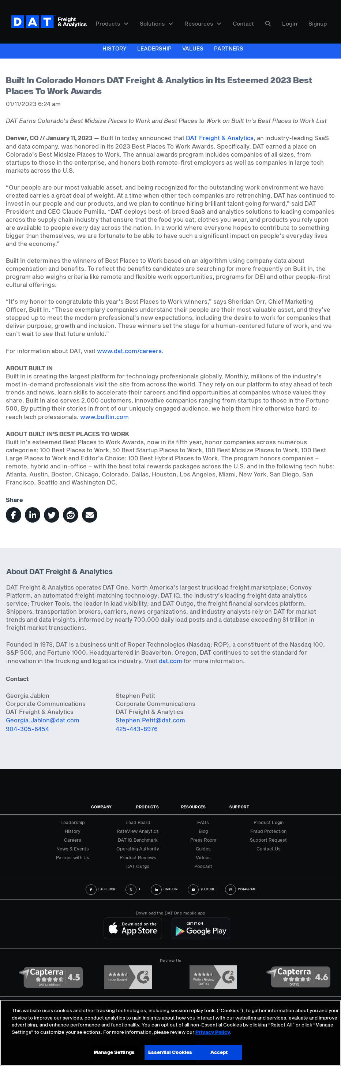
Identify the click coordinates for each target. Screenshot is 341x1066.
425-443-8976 (137, 728)
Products (111, 23)
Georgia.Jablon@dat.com (42, 720)
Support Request (268, 839)
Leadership (154, 48)
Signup (317, 23)
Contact (243, 23)
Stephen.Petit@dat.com (150, 720)
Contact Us (268, 848)
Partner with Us (72, 857)
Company (101, 807)
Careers (72, 839)
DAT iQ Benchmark (138, 839)
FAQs (203, 822)
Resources (202, 23)
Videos (203, 857)
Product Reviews (138, 857)
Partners (228, 48)
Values (192, 48)
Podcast (203, 866)
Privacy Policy (212, 1032)
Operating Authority (137, 848)
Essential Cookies (170, 1052)
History (114, 48)
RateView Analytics (138, 831)
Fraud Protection (268, 831)
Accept (219, 1052)
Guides (203, 848)
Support (239, 807)
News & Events (72, 848)
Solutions (156, 23)
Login (289, 23)
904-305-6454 (27, 728)
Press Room (203, 839)
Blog (203, 831)
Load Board (137, 822)
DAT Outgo (137, 866)
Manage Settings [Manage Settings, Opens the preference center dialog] (114, 1052)
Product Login (269, 822)
